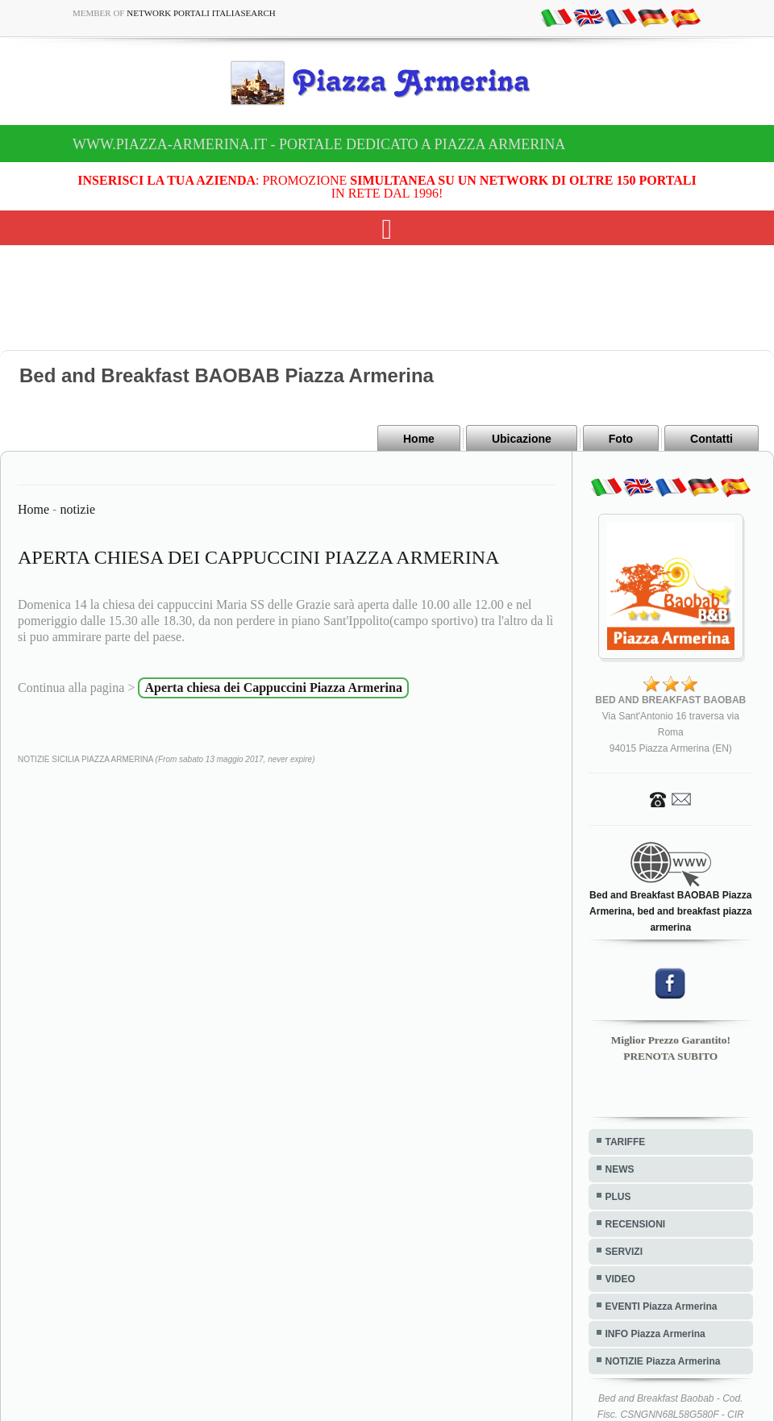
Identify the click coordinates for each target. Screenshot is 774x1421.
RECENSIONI (635, 1224)
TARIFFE (625, 1142)
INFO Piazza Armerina (655, 1334)
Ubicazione (521, 438)
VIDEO (620, 1279)
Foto (621, 438)
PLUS (618, 1196)
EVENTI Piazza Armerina (661, 1306)
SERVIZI (624, 1251)
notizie (77, 509)
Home (419, 438)
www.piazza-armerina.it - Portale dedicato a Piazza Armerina (319, 144)
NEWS (620, 1169)
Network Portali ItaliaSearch (201, 13)
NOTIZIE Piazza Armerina (663, 1361)
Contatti (711, 438)
